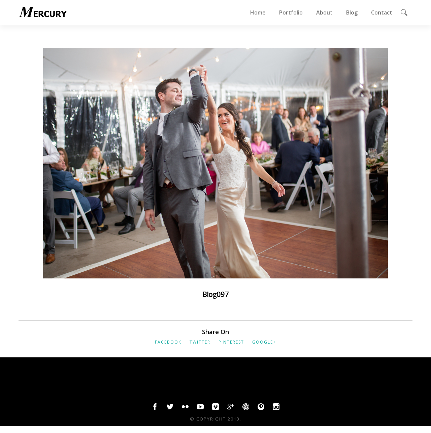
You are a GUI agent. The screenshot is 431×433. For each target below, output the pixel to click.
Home (258, 12)
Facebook (168, 342)
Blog (352, 12)
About (324, 12)
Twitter (200, 342)
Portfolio (291, 12)
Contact (381, 12)
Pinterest (231, 342)
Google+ (264, 342)
